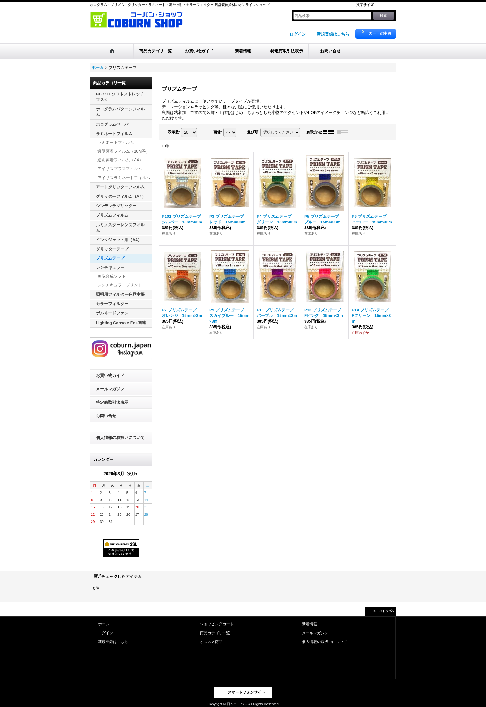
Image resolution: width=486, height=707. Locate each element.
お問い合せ (106, 415)
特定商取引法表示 (112, 402)
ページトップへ (383, 611)
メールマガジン (110, 389)
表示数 (174, 132)
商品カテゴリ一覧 (215, 633)
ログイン (298, 34)
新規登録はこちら (333, 34)
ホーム (103, 624)
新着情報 (309, 624)
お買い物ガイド (110, 375)
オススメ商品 (211, 642)
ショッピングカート (217, 624)
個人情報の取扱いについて (120, 437)
